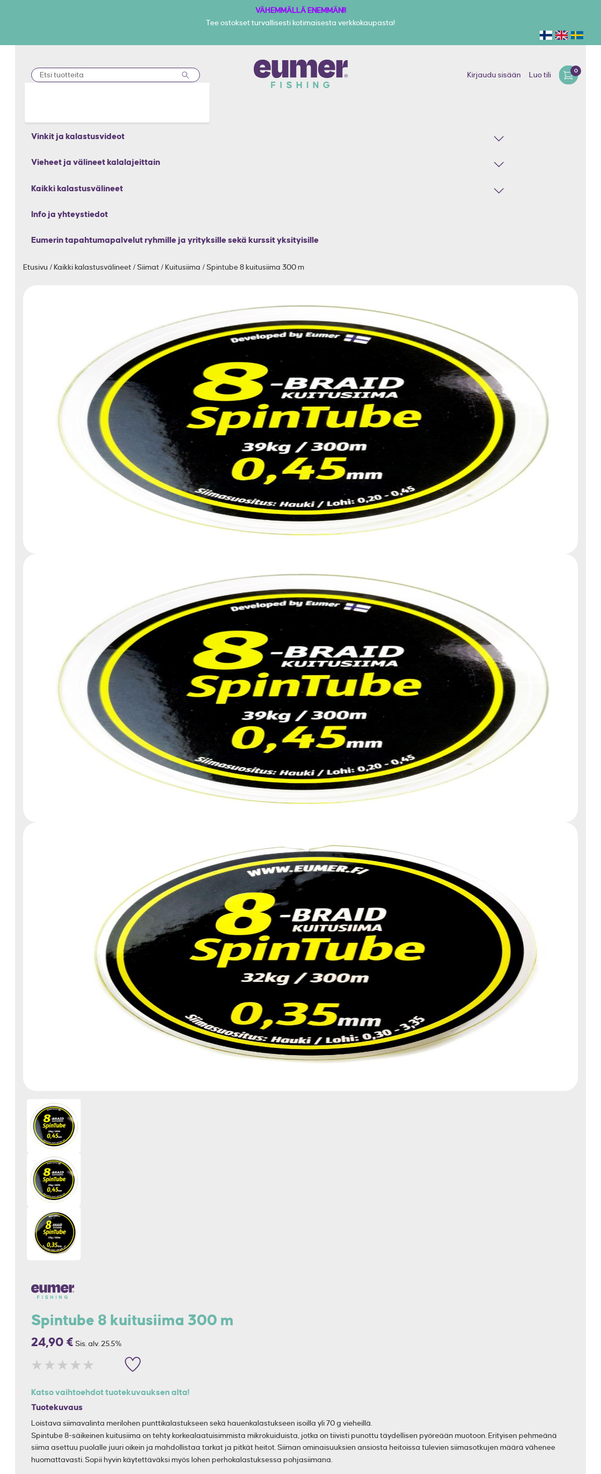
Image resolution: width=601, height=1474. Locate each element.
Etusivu (36, 267)
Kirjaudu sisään (494, 74)
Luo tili (540, 74)
